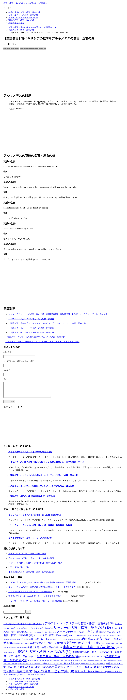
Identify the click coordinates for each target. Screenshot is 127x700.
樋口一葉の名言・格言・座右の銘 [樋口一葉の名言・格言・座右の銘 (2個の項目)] (84, 663)
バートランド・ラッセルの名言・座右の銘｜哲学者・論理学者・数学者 (40, 528)
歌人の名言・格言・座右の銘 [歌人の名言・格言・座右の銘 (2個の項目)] (105, 663)
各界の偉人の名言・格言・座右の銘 (24, 12)
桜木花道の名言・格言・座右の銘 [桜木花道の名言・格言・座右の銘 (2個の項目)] (61, 663)
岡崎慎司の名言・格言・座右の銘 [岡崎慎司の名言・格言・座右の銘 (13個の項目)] (93, 655)
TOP (32, 27)
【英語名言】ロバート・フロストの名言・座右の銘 (31, 328)
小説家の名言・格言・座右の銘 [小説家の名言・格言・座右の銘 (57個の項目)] (43, 655)
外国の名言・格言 (16, 23)
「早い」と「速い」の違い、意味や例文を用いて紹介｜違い (35, 566)
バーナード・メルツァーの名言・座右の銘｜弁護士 (31, 319)
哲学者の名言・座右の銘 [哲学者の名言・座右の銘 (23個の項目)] (86, 645)
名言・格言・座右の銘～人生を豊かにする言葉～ (25, 3)
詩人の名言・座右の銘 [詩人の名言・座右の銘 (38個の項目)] (54, 674)
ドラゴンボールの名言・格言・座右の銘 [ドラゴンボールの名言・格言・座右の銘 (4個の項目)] (85, 638)
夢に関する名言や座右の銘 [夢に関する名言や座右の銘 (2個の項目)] (18, 650)
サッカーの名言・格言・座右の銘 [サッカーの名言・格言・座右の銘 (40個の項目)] (82, 630)
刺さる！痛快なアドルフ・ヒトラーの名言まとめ (30, 455)
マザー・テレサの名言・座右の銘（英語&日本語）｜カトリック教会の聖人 (41, 590)
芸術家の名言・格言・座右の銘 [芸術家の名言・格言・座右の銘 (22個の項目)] (78, 670)
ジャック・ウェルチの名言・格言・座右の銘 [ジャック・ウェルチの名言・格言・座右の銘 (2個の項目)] (41, 635)
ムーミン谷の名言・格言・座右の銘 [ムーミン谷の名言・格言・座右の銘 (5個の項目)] (34, 642)
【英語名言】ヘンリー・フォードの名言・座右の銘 (31, 332)
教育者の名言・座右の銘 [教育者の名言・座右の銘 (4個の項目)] (38, 663)
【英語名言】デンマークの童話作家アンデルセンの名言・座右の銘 (35, 337)
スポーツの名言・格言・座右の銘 (23, 17)
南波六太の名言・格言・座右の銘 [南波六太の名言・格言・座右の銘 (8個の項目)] (48, 646)
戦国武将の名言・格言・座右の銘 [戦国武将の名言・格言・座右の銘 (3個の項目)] (92, 660)
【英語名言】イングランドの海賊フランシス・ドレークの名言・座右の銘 (41, 489)
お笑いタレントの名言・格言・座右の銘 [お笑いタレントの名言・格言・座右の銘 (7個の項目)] (23, 626)
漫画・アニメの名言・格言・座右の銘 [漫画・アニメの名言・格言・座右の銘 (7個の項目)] (62, 666)
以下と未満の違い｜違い (19, 570)
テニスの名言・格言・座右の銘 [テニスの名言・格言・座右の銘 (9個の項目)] (50, 638)
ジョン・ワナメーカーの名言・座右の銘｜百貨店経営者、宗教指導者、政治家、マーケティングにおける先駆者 (58, 314)
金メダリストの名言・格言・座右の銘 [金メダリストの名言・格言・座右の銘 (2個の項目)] (32, 677)
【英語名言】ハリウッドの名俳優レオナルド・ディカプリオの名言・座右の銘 (43, 478)
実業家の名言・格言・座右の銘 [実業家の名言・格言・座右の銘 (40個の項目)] (89, 650)
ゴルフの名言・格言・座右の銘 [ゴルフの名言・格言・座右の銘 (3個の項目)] (41, 631)
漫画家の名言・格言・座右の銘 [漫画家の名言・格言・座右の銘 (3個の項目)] (93, 667)
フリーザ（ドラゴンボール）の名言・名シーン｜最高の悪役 (35, 604)
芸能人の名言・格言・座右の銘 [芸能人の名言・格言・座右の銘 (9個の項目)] (37, 670)
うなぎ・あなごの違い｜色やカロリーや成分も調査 (31, 561)
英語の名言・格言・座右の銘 (21, 20)
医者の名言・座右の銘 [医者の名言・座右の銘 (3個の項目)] (20, 646)
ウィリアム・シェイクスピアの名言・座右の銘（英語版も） (35, 518)
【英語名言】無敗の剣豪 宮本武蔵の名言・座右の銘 (31, 499)
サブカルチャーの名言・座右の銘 (23, 15)
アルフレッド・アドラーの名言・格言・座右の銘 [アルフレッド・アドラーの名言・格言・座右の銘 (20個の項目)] (79, 626)
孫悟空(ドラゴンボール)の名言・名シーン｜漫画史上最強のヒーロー (38, 599)
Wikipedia (19, 109)
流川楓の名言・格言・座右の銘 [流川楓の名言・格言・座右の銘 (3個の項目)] (31, 667)
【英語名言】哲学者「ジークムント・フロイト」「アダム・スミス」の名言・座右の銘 (47, 323)
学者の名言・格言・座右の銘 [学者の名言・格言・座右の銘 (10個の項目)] (44, 650)
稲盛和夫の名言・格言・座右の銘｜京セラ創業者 (30, 595)
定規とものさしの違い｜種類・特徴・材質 (27, 557)
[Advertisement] (63, 71)
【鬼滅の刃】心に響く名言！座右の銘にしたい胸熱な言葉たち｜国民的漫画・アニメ (46, 465)
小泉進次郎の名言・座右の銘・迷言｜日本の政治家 (31, 575)
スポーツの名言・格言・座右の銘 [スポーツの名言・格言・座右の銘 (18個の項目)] (80, 634)
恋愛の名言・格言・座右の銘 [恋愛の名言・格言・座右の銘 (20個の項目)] (58, 659)
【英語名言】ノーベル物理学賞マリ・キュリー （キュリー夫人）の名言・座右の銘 (42, 342)
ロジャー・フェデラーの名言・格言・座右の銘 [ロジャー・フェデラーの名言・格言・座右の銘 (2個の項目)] (66, 642)
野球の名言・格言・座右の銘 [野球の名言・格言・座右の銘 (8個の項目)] (91, 674)
